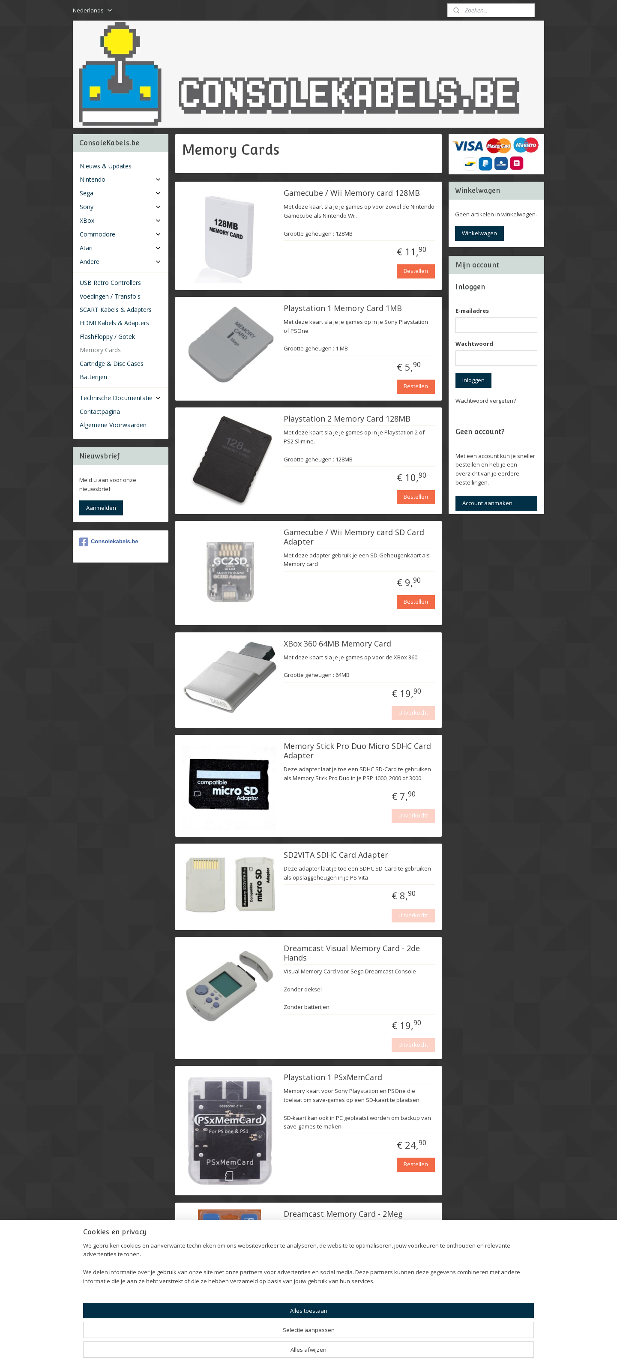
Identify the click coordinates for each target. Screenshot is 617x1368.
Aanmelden (101, 508)
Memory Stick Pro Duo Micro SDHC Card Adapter (357, 751)
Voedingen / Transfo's (110, 296)
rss (298, 1352)
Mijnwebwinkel (406, 1352)
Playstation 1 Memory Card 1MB (343, 308)
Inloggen (473, 380)
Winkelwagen (479, 233)
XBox (121, 220)
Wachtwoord (474, 343)
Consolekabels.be (108, 542)
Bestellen (416, 271)
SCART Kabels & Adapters (116, 309)
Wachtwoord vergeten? (485, 400)
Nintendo (121, 179)
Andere (121, 261)
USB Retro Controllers (110, 282)
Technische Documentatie (121, 398)
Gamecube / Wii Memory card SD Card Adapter (354, 537)
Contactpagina (100, 411)
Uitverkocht (413, 712)
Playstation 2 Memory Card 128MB (347, 419)
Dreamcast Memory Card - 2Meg (343, 1214)
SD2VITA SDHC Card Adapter (336, 855)
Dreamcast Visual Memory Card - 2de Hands (352, 953)
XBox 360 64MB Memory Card (337, 644)
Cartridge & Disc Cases (112, 363)
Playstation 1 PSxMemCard (333, 1077)
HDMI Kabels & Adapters (114, 323)
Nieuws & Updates (106, 166)
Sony (121, 207)
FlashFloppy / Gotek (107, 336)
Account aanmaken (487, 503)
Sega (121, 193)
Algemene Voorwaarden (113, 425)
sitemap (280, 1352)
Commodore (121, 234)
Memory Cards (100, 350)
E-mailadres (472, 310)
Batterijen (93, 377)
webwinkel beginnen (331, 1352)
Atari (121, 248)
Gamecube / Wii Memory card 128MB (352, 193)
